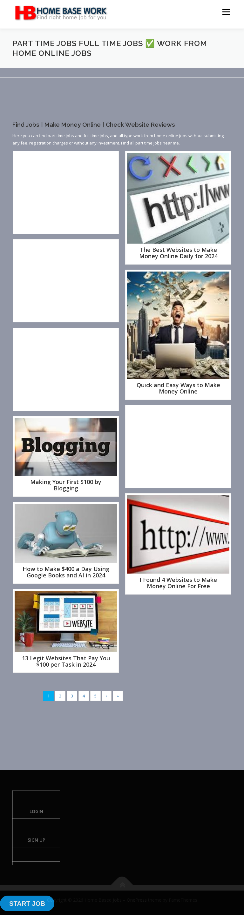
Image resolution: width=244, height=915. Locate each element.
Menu (226, 12)
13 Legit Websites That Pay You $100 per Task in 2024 (66, 661)
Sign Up (36, 840)
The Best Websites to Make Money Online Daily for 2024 (178, 253)
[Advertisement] (128, 105)
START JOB (27, 903)
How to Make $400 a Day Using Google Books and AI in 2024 (66, 572)
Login (36, 811)
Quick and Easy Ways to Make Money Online (178, 388)
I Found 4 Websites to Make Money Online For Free (178, 583)
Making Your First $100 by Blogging (65, 485)
